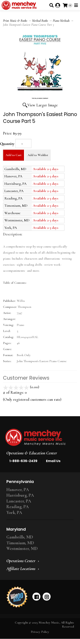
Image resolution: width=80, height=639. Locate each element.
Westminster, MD (22, 548)
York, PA (14, 512)
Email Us (53, 461)
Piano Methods (61, 21)
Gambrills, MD (19, 537)
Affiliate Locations (20, 568)
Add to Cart (13, 155)
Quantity (7, 143)
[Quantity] (23, 143)
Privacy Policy (40, 632)
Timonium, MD (20, 543)
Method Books (40, 21)
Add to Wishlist (38, 155)
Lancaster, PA (18, 501)
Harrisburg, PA (20, 495)
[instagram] (47, 597)
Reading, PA (17, 506)
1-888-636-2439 (23, 461)
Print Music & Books (15, 21)
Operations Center (20, 560)
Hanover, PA (17, 489)
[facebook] (36, 597)
